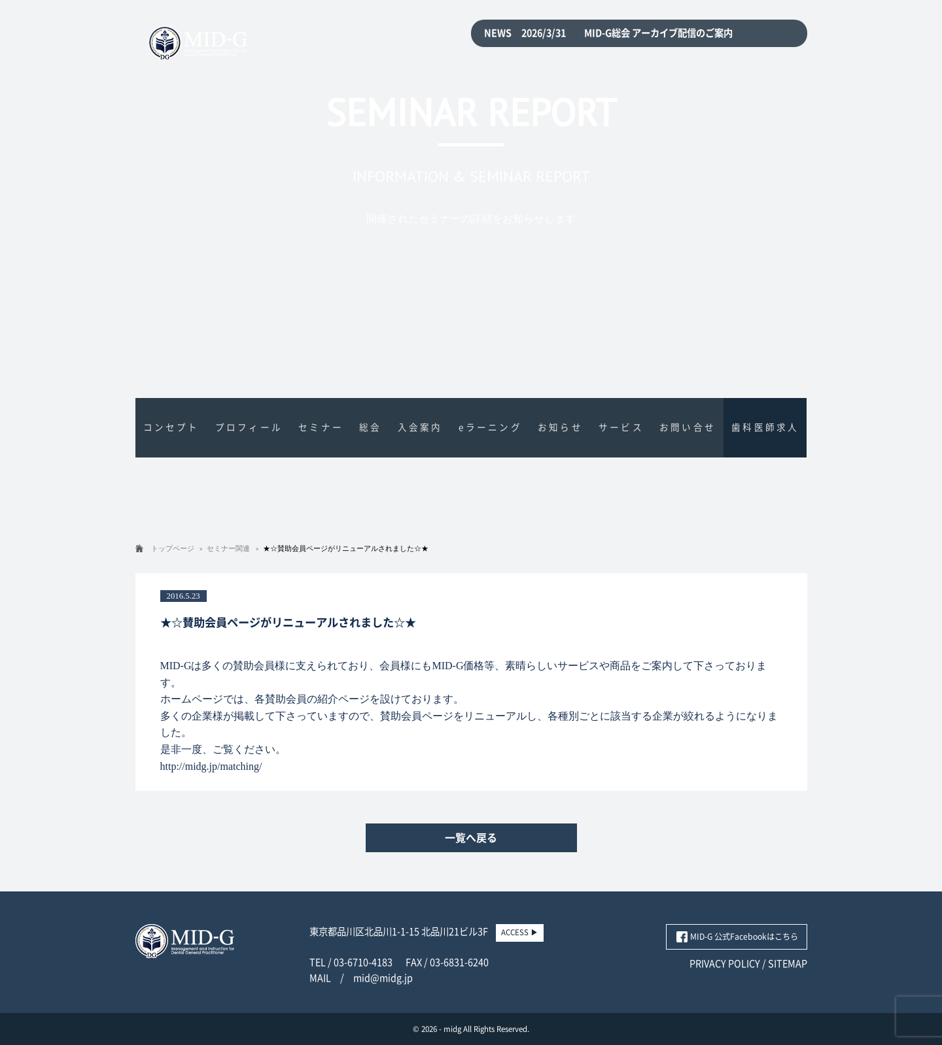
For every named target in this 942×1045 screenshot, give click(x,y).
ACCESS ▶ (519, 932)
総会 (370, 427)
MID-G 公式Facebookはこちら (744, 936)
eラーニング (490, 427)
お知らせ (560, 427)
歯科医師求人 (765, 427)
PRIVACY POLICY (724, 964)
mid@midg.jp (383, 978)
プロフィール (249, 427)
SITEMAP (787, 964)
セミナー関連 (228, 548)
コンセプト (171, 427)
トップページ (172, 548)
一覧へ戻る (471, 838)
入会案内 (420, 427)
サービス (621, 427)
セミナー (320, 427)
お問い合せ (687, 427)
